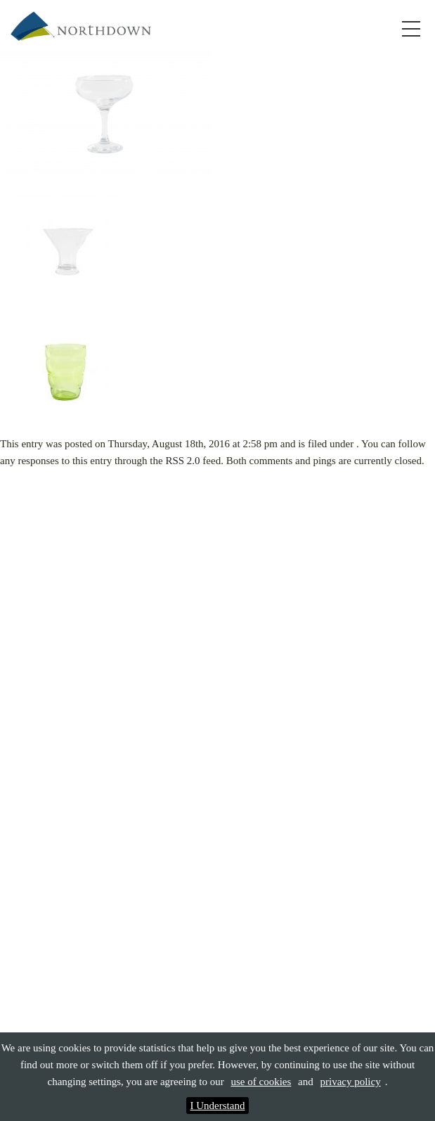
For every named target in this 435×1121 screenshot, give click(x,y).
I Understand (217, 1105)
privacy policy (350, 1081)
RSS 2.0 (182, 460)
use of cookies (261, 1081)
